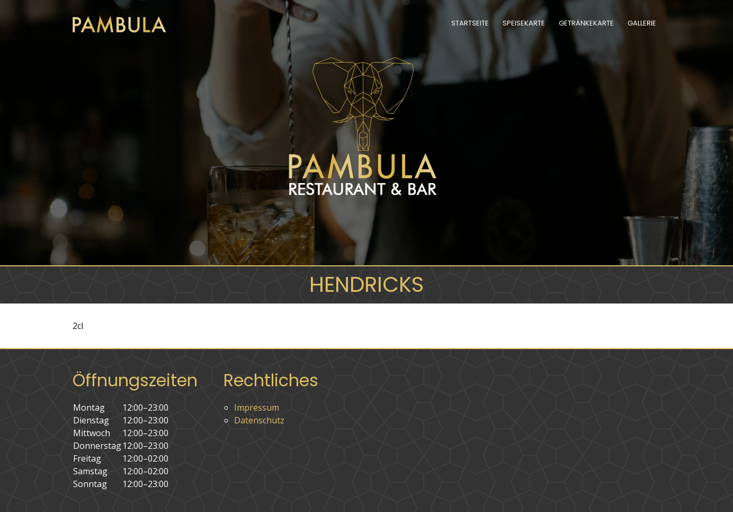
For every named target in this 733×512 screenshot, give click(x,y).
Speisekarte (524, 23)
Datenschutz (259, 420)
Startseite (470, 23)
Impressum (256, 407)
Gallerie (642, 23)
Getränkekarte (586, 23)
